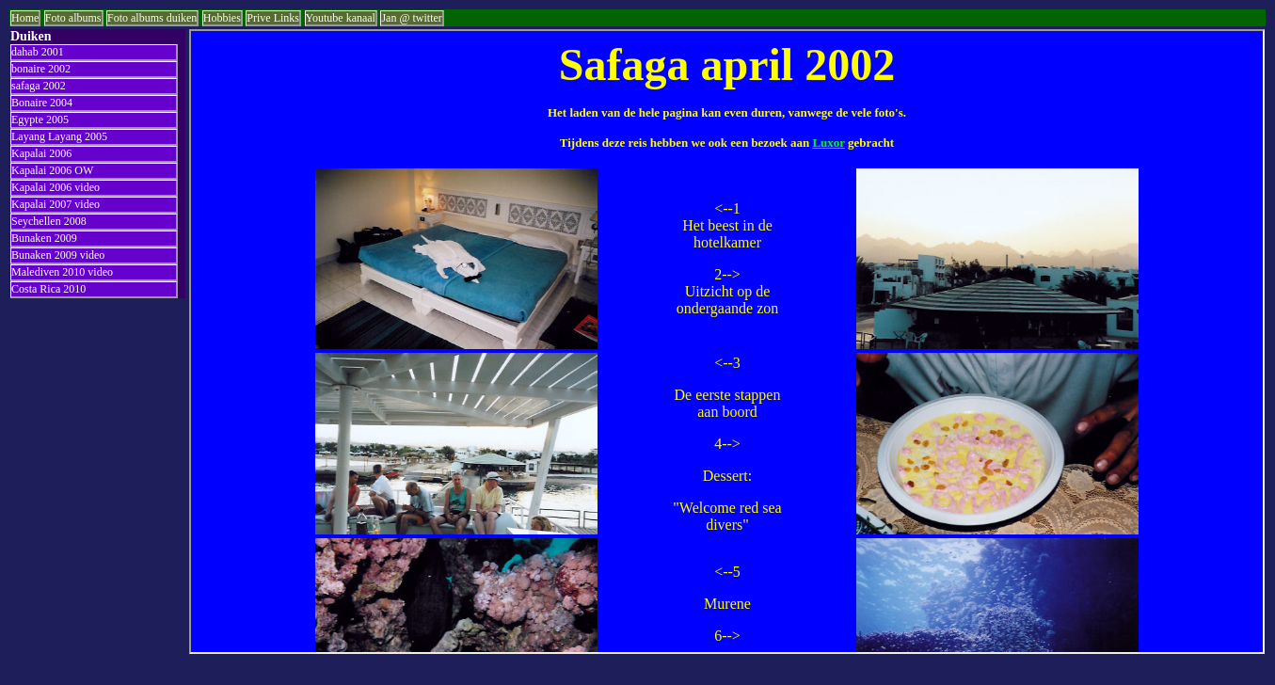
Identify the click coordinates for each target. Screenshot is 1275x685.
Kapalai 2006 (41, 153)
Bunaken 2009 (44, 238)
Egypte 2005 (40, 119)
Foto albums (73, 17)
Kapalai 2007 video (55, 204)
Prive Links (273, 17)
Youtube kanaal (340, 17)
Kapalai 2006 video (55, 187)
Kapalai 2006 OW (52, 170)
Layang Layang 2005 (59, 136)
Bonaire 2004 (41, 102)
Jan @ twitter (411, 17)
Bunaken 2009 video (57, 255)
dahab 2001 (37, 51)
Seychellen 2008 (49, 221)
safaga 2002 (38, 85)
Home (25, 17)
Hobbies (222, 17)
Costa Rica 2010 (48, 288)
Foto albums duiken (152, 17)
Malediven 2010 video (62, 272)
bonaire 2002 (41, 68)
